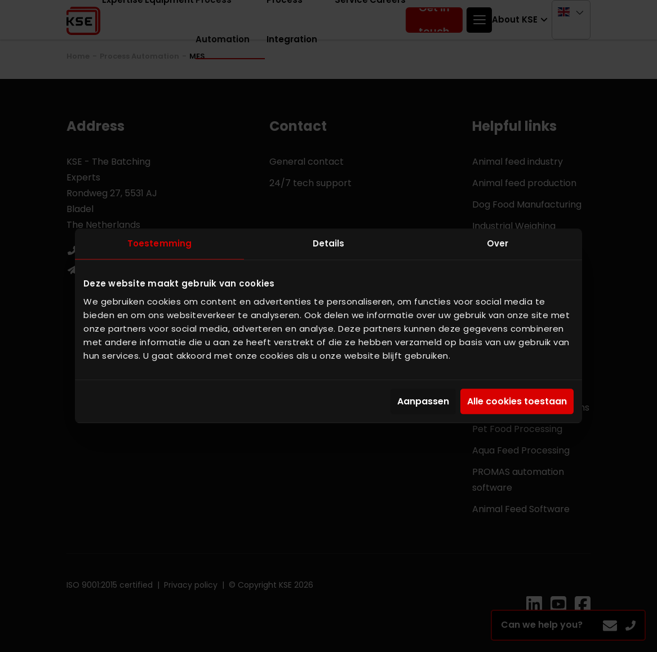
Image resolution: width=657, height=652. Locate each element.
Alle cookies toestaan (517, 401)
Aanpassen (423, 401)
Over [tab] (497, 243)
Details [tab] (329, 243)
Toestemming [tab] (159, 243)
